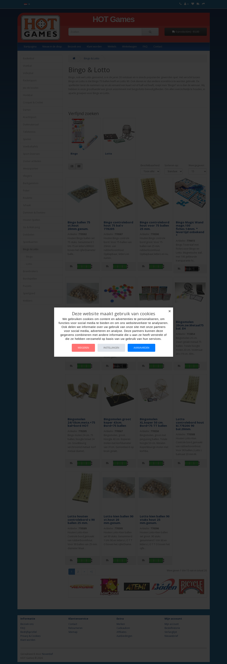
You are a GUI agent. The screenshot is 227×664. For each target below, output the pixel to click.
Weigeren (83, 347)
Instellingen (111, 347)
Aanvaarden (141, 347)
